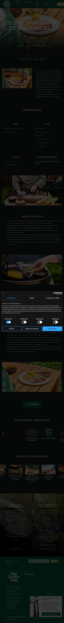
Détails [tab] (32, 298)
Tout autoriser (52, 329)
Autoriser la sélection (32, 329)
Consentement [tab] (11, 298)
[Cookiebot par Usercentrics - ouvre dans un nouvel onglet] (55, 293)
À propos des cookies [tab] (53, 298)
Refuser (11, 329)
